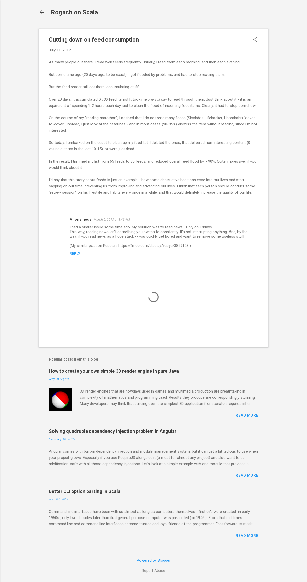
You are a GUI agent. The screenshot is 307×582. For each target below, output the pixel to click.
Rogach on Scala (74, 12)
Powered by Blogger (154, 560)
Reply (75, 254)
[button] (255, 40)
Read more (247, 415)
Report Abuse (153, 570)
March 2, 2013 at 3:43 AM (112, 219)
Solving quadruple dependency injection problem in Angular (112, 431)
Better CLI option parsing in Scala (84, 491)
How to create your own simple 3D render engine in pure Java (114, 371)
